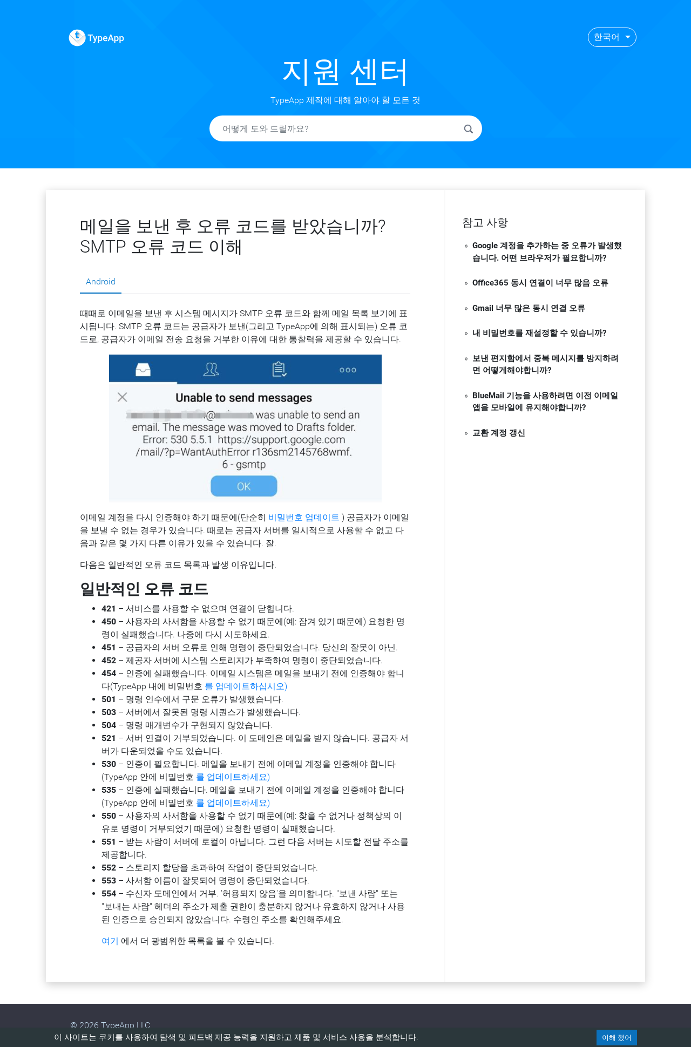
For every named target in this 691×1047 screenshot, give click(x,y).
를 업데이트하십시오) (246, 686)
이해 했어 (617, 1038)
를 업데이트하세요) (233, 777)
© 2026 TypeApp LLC (110, 1025)
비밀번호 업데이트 (304, 517)
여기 (110, 941)
